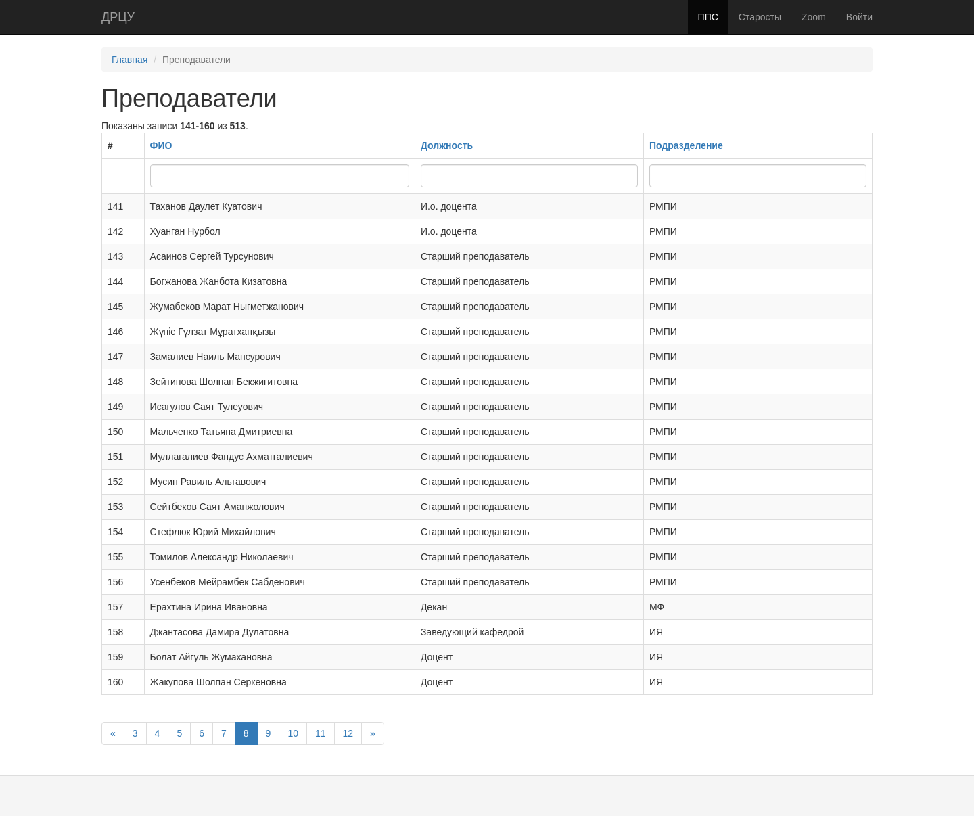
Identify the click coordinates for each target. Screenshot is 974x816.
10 (292, 733)
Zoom (814, 17)
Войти (859, 17)
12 (348, 733)
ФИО (161, 145)
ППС (708, 17)
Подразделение (686, 145)
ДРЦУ (118, 17)
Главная (129, 59)
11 (320, 733)
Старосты (760, 17)
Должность (447, 145)
